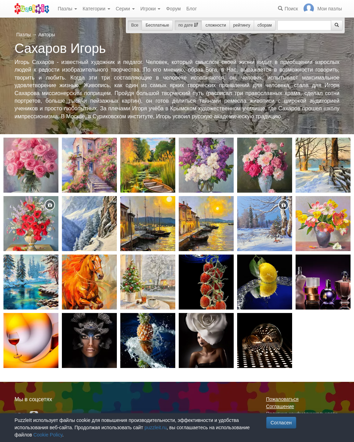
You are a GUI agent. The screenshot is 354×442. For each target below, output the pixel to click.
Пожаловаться (282, 399)
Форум (173, 8)
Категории (96, 8)
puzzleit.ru (156, 427)
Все (135, 25)
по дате (188, 25)
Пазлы (67, 8)
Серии (125, 8)
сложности (215, 25)
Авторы (46, 34)
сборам (265, 25)
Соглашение (280, 406)
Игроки (150, 8)
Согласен (281, 422)
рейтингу (241, 25)
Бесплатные (157, 25)
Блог (191, 8)
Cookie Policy (48, 435)
